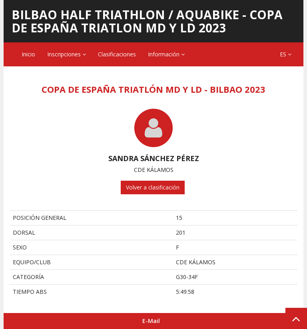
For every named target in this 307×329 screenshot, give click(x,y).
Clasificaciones (117, 54)
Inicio (28, 54)
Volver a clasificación (152, 187)
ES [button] (285, 54)
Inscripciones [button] (66, 54)
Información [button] (166, 54)
